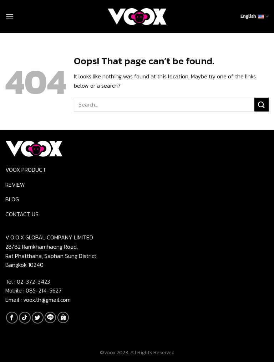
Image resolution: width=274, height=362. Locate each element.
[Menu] (9, 16)
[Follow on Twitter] (38, 318)
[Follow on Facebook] (12, 318)
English (254, 16)
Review (15, 184)
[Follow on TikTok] (25, 318)
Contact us (22, 214)
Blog (12, 199)
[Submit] (261, 105)
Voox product (25, 169)
